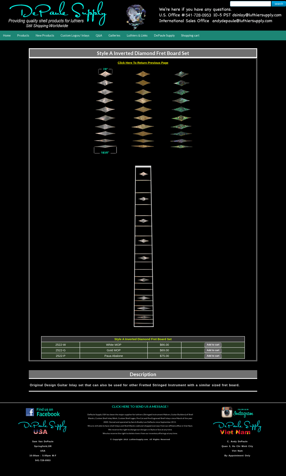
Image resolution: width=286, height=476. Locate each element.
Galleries (114, 35)
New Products (45, 35)
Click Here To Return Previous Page (143, 62)
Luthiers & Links (137, 35)
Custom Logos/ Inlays (75, 35)
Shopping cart (190, 35)
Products (23, 35)
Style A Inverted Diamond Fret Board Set (143, 53)
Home (7, 35)
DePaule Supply (164, 35)
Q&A (99, 35)
